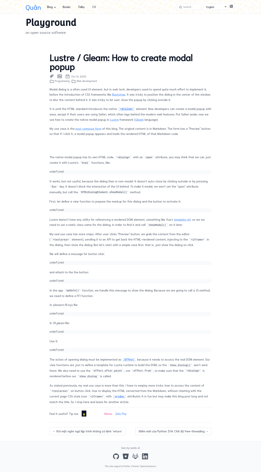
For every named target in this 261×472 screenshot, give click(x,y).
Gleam (139, 119)
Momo (108, 414)
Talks (81, 7)
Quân (33, 6)
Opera (143, 466)
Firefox (126, 466)
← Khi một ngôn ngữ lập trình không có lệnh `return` (87, 431)
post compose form (88, 128)
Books (66, 7)
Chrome (135, 466)
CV (94, 7)
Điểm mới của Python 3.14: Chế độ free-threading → (173, 431)
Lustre (114, 119)
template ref (182, 219)
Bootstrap (118, 94)
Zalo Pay (121, 414)
